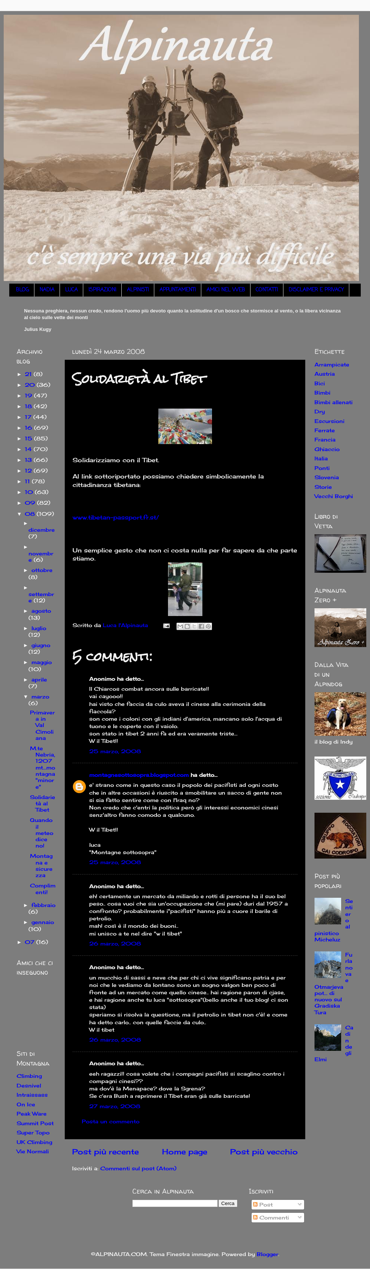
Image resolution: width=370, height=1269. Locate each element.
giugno (40, 645)
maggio (41, 662)
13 (29, 460)
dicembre (41, 530)
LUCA (71, 290)
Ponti (322, 468)
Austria (324, 373)
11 (28, 481)
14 (29, 449)
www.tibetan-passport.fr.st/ (116, 517)
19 (29, 395)
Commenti (271, 1217)
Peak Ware (32, 1113)
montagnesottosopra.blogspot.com (139, 775)
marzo (40, 696)
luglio (38, 628)
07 (30, 942)
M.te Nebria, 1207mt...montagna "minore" (42, 767)
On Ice (26, 1104)
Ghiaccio (327, 449)
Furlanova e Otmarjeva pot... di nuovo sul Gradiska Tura (333, 983)
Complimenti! (43, 888)
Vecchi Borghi (333, 496)
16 (29, 427)
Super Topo (33, 1132)
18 (29, 406)
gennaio (42, 922)
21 (29, 374)
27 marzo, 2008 (114, 1106)
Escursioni (329, 421)
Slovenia (326, 477)
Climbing (29, 1076)
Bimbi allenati (333, 402)
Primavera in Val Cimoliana (42, 725)
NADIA (47, 290)
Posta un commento (110, 1121)
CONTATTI (267, 290)
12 (29, 470)
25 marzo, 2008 (115, 751)
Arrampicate (331, 364)
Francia (325, 439)
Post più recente (105, 1151)
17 (29, 417)
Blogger (267, 1254)
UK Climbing (34, 1142)
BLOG (22, 290)
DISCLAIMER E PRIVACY (316, 290)
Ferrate (324, 430)
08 (31, 514)
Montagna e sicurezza (41, 865)
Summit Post (35, 1123)
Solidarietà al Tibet (42, 803)
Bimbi (322, 392)
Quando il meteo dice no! (41, 833)
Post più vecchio (264, 1151)
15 (29, 438)
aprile (39, 679)
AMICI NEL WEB (225, 290)
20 (31, 385)
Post (263, 1204)
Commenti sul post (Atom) (138, 1168)
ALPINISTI (138, 290)
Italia (321, 458)
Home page (184, 1151)
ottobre (42, 570)
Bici (319, 383)
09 (31, 503)
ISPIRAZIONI (102, 290)
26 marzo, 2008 (115, 943)
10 (30, 492)
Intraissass (32, 1095)
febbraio (43, 905)
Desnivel (29, 1085)
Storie (323, 487)
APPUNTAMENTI (177, 290)
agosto (41, 611)
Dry (319, 411)
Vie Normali (33, 1151)
